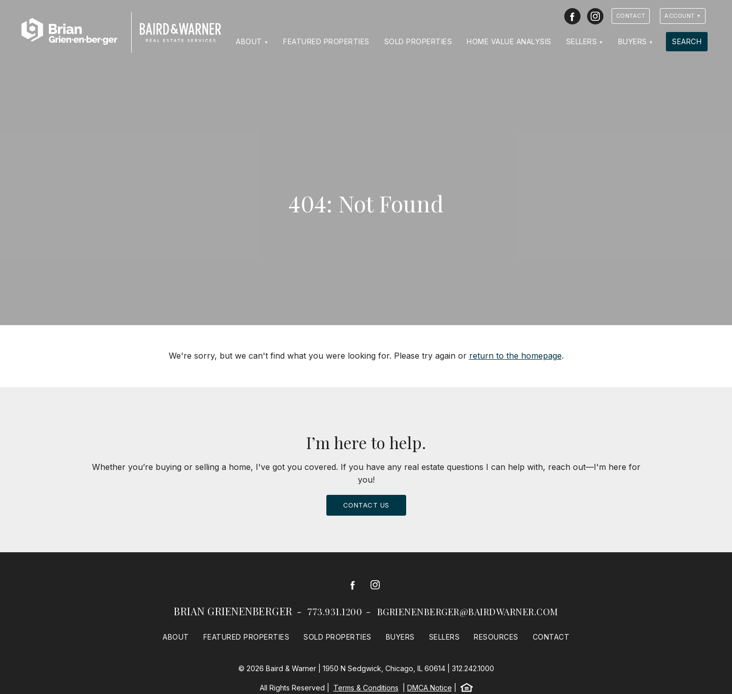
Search (687, 41)
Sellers (581, 41)
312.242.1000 (473, 668)
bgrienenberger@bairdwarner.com (467, 612)
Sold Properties (418, 41)
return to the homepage (515, 356)
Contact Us (366, 505)
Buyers (632, 41)
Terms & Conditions (366, 687)
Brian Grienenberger (233, 611)
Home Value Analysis (509, 41)
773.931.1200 (335, 612)
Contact (631, 15)
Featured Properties (326, 41)
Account (679, 15)
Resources (496, 637)
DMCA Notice (429, 687)
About (249, 41)
